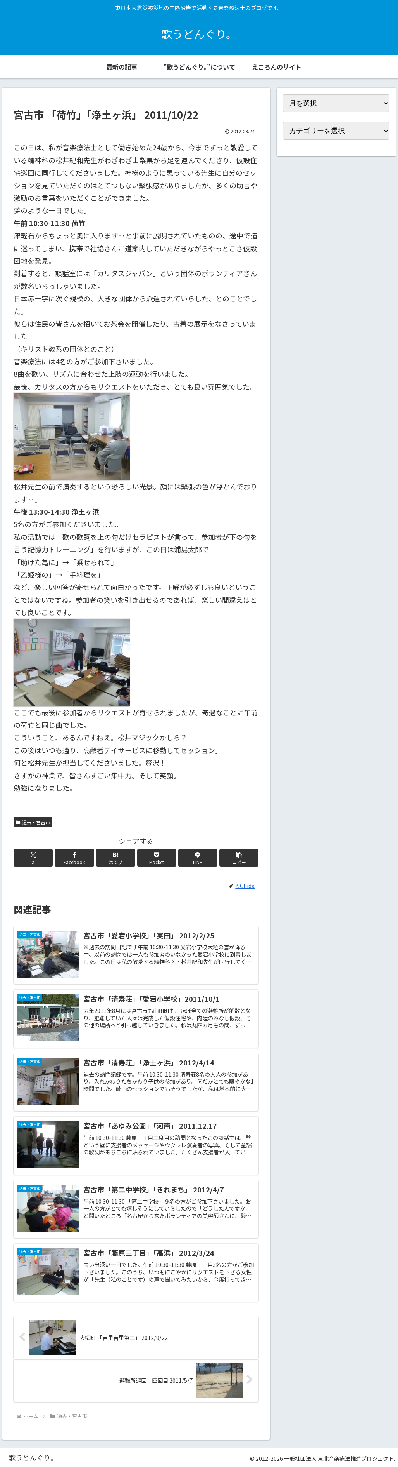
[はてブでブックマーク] (115, 858)
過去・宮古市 (33, 822)
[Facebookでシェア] (74, 858)
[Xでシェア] (33, 858)
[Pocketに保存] (156, 858)
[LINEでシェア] (197, 858)
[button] (238, 858)
